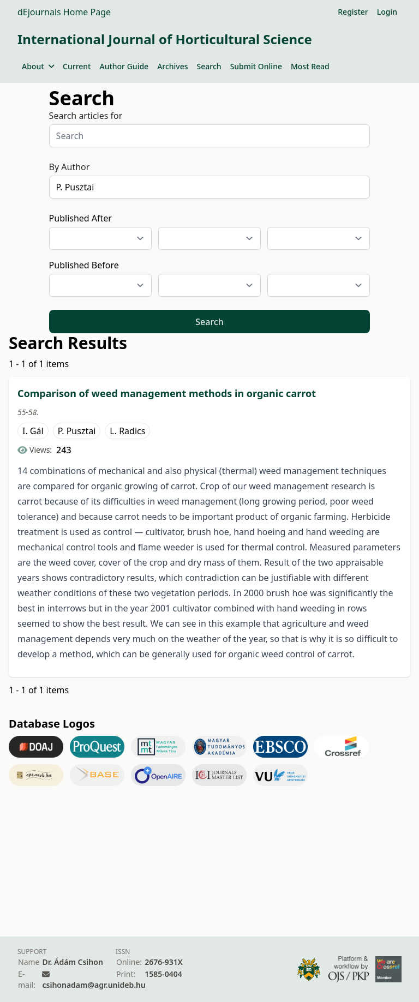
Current (77, 66)
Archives (172, 66)
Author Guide (123, 66)
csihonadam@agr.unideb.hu (93, 985)
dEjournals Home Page (64, 12)
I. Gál (33, 431)
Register (353, 12)
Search (209, 66)
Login (387, 12)
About (38, 66)
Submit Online (256, 66)
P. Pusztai (77, 431)
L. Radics (127, 431)
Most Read (310, 66)
